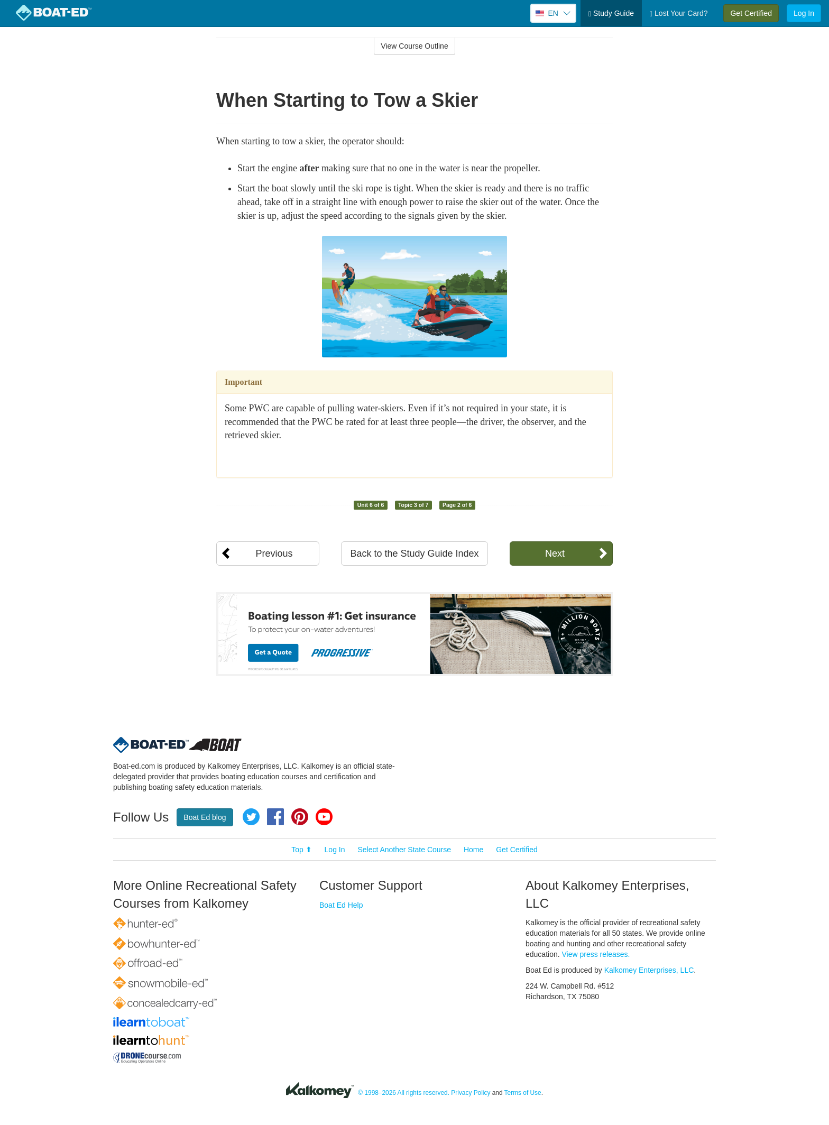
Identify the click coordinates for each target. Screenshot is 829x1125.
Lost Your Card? (678, 13)
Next (555, 553)
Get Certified (751, 13)
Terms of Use (522, 1092)
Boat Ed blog (204, 817)
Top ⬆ (301, 849)
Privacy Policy (470, 1092)
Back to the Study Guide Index (414, 553)
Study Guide (611, 13)
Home (473, 849)
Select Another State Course (404, 849)
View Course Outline (414, 46)
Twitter (251, 816)
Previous (273, 553)
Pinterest (299, 816)
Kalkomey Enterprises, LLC (649, 970)
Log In (804, 13)
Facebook (275, 816)
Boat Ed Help (341, 905)
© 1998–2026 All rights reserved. (403, 1092)
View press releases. (596, 954)
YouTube (324, 816)
